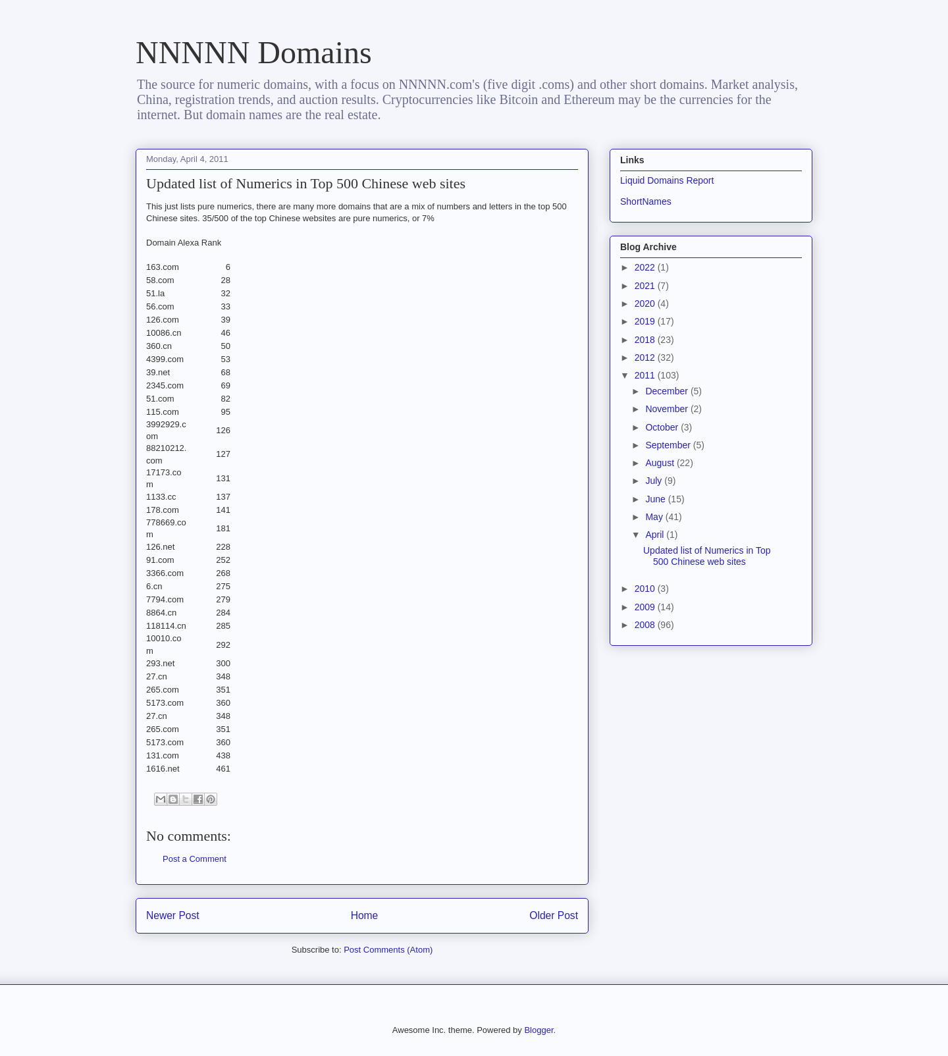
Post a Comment (194, 859)
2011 (646, 375)
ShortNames (646, 201)
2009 (646, 607)
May (655, 517)
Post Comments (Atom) (388, 950)
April (655, 534)
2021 (646, 285)
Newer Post (172, 915)
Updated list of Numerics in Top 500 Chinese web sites (707, 556)
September (669, 445)
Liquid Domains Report (667, 180)
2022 (646, 267)
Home (365, 915)
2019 (646, 321)
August (660, 463)
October (663, 427)
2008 (646, 625)
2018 (646, 339)
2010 (646, 588)
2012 (646, 357)
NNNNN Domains (254, 52)
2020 (646, 303)
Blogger (538, 1030)
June (656, 499)
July (654, 480)
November (667, 409)
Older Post (553, 915)
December (667, 391)
